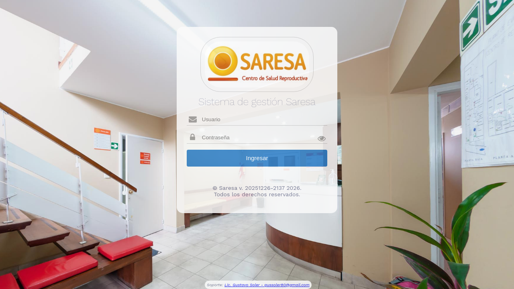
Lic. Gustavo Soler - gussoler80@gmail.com (267, 285)
